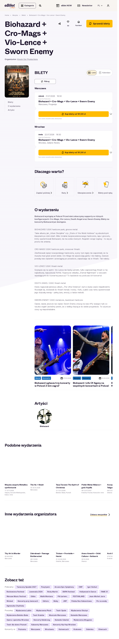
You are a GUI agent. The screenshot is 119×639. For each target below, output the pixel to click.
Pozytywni (45, 587)
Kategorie (27, 5)
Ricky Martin (52, 592)
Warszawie (35, 630)
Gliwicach (102, 630)
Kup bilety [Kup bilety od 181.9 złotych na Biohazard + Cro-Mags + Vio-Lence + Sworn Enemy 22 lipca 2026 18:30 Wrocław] (73, 152)
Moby (56, 601)
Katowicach (64, 630)
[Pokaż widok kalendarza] (104, 72)
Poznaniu (22, 630)
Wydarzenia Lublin (23, 611)
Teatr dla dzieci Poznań (17, 625)
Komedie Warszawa (79, 615)
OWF (81, 587)
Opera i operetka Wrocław (18, 620)
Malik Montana (46, 597)
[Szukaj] (40, 5)
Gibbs (33, 597)
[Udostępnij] (59, 24)
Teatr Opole (61, 611)
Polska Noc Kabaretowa (81, 601)
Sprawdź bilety (99, 23)
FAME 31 (104, 592)
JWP (65, 601)
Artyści (11, 110)
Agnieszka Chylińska (15, 606)
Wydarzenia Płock (43, 611)
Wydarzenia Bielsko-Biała (17, 615)
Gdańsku (90, 630)
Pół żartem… (63, 597)
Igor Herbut (92, 587)
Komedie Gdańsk (62, 620)
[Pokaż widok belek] (92, 72)
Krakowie (77, 630)
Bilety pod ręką (106, 193)
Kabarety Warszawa (39, 625)
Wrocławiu (49, 630)
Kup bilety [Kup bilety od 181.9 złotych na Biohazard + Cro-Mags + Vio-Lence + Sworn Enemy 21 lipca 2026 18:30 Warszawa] (73, 114)
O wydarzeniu (14, 106)
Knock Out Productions (27, 59)
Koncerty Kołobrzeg (42, 620)
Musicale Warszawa (57, 615)
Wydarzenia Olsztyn (79, 611)
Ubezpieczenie (86, 193)
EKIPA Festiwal (69, 592)
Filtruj (45, 81)
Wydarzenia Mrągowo (83, 620)
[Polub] (68, 24)
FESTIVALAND (78, 597)
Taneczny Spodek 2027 (26, 587)
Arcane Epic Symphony (64, 587)
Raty (65, 193)
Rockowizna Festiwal (15, 592)
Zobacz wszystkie (100, 515)
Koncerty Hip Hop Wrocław (64, 625)
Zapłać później (44, 193)
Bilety (10, 102)
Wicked (10, 601)
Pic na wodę (101, 601)
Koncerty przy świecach (28, 601)
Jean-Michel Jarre (97, 597)
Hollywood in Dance (87, 592)
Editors (46, 601)
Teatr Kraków (38, 615)
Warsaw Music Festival (16, 597)
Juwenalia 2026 (35, 592)
